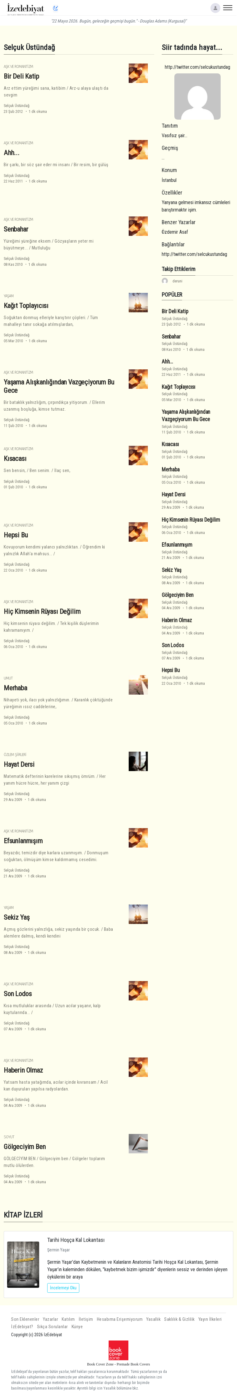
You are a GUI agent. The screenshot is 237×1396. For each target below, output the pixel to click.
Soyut (9, 1137)
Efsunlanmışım (23, 841)
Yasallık (153, 1319)
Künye (77, 1326)
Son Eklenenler (25, 1319)
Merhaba (15, 688)
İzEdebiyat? (22, 1326)
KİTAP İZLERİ (23, 1214)
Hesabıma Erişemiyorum (120, 1319)
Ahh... (11, 153)
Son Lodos (17, 994)
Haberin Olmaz (23, 1070)
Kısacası (15, 458)
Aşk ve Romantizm (18, 66)
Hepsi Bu (16, 535)
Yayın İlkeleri (210, 1319)
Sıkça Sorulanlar (52, 1326)
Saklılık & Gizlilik (179, 1319)
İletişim (86, 1319)
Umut (8, 678)
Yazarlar (50, 1319)
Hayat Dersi (19, 764)
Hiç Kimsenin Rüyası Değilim (42, 611)
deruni (177, 281)
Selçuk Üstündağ (16, 105)
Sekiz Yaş (16, 917)
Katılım (68, 1319)
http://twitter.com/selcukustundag (197, 67)
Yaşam (9, 296)
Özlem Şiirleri (15, 754)
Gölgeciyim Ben (25, 1147)
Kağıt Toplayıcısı (26, 306)
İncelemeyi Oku (63, 1287)
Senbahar (16, 229)
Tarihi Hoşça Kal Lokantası (76, 1240)
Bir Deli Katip (21, 76)
